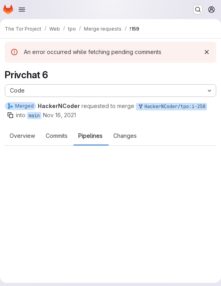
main (34, 115)
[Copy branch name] (10, 115)
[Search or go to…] (198, 9)
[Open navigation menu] (22, 9)
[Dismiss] (206, 52)
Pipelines (90, 136)
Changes (125, 136)
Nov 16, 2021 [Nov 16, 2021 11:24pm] (59, 115)
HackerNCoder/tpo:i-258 (171, 106)
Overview (22, 136)
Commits (57, 136)
